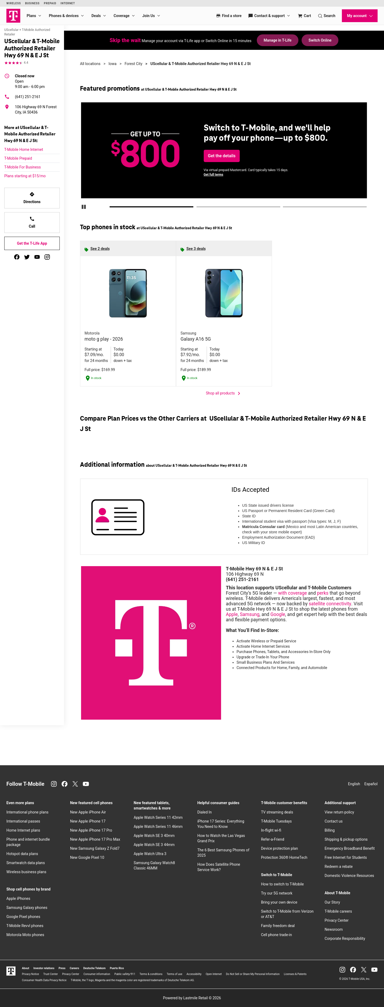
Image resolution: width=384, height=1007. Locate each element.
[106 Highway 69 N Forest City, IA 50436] (32, 109)
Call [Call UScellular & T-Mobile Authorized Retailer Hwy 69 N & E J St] (32, 222)
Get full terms (213, 174)
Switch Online (320, 40)
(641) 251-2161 (22, 96)
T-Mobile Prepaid (18, 158)
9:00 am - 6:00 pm (30, 81)
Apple (232, 614)
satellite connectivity (330, 603)
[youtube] (37, 257)
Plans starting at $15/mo (25, 176)
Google (277, 614)
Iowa (113, 64)
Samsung (249, 614)
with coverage (292, 593)
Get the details (222, 155)
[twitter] (27, 257)
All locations (90, 64)
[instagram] (47, 257)
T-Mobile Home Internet (23, 149)
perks (323, 593)
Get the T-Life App (32, 243)
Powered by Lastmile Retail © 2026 (192, 998)
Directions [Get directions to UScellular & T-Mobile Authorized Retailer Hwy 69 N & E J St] (32, 198)
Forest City (133, 64)
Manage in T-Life (277, 40)
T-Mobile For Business (22, 167)
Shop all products (224, 393)
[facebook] (17, 257)
